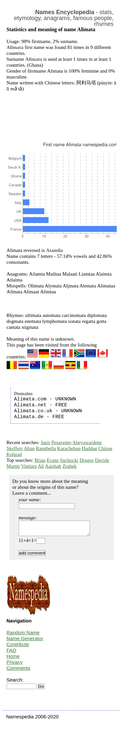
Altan (29, 448)
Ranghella (46, 448)
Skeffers (15, 448)
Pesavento (61, 442)
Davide (102, 460)
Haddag (89, 448)
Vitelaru (29, 466)
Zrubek (69, 466)
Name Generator (25, 641)
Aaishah (53, 466)
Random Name (23, 635)
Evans (53, 460)
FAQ (11, 653)
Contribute (18, 647)
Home (13, 659)
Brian (39, 460)
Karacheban (69, 448)
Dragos (86, 460)
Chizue (105, 448)
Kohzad (14, 454)
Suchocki (69, 460)
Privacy (15, 665)
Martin (13, 466)
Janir (45, 442)
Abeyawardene (87, 442)
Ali (41, 466)
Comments (19, 671)
